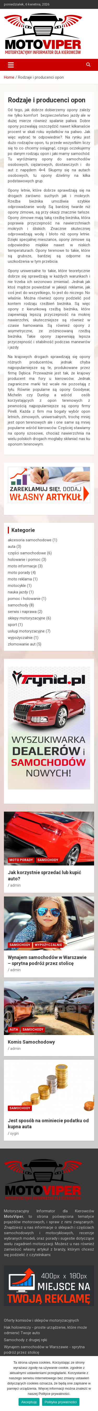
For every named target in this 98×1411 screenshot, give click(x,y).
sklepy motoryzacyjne (26, 618)
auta (11, 546)
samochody (18, 605)
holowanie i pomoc (24, 559)
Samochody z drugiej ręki (25, 1340)
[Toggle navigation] (11, 65)
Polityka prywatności (61, 1402)
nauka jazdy (18, 592)
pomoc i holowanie (24, 598)
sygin (14, 1133)
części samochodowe (27, 553)
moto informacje (22, 566)
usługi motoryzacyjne (26, 631)
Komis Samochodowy (31, 1042)
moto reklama (20, 579)
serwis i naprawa (22, 611)
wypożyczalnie (20, 637)
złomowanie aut (22, 644)
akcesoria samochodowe (29, 540)
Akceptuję (29, 1402)
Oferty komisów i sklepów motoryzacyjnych (41, 1320)
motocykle (17, 585)
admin (15, 885)
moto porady (19, 572)
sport (12, 624)
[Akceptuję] (91, 1383)
